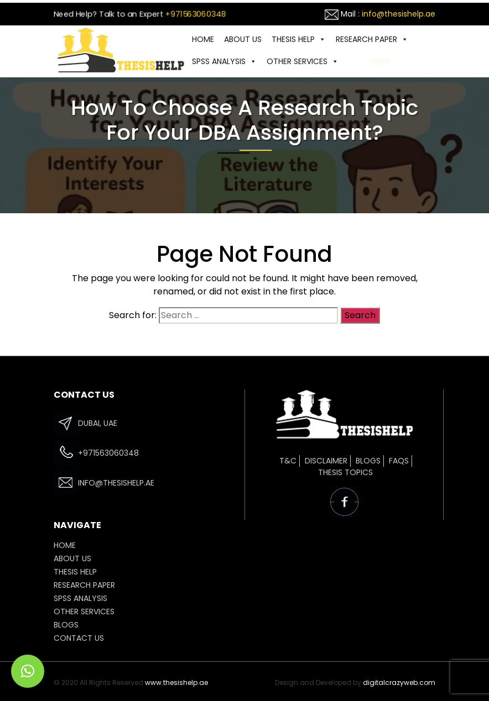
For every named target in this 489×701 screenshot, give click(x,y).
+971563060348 (195, 13)
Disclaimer (326, 460)
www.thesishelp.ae (176, 682)
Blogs (368, 460)
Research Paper (372, 39)
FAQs (399, 460)
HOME (203, 39)
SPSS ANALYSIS (224, 61)
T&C (287, 460)
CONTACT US (380, 61)
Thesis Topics (345, 472)
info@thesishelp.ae (398, 13)
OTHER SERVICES (303, 61)
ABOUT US (243, 39)
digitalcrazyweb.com (399, 682)
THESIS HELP (299, 39)
